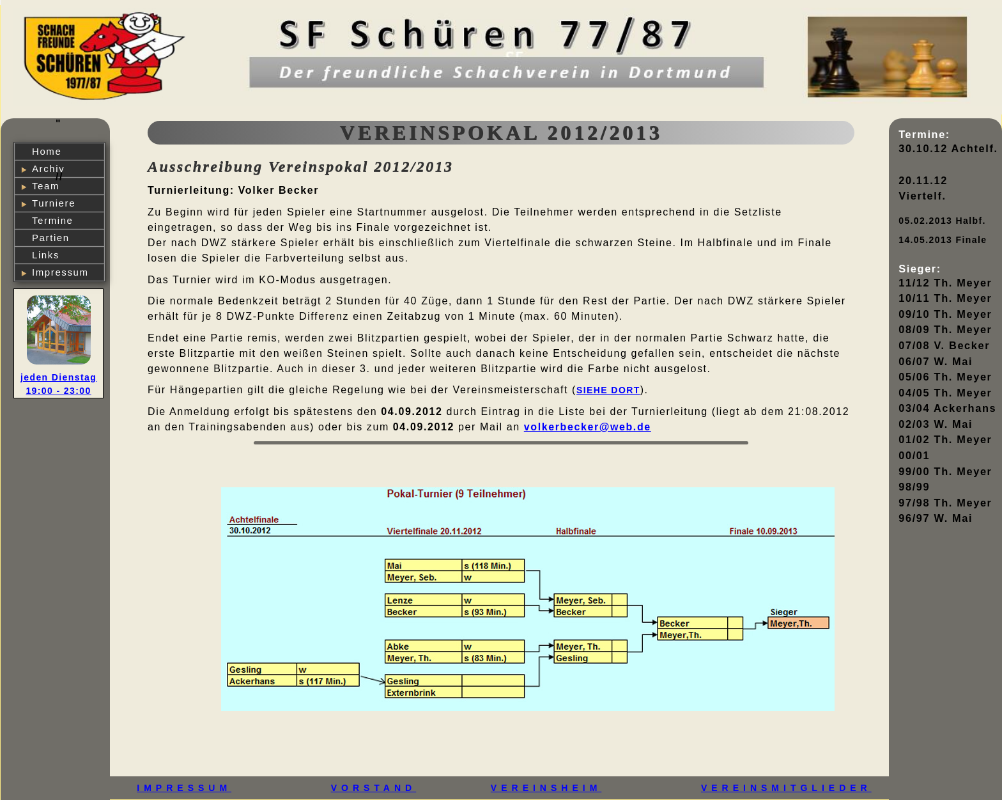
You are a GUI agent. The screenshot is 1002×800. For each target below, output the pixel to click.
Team (45, 185)
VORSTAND (374, 788)
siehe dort (608, 390)
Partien (51, 237)
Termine (52, 220)
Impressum (60, 272)
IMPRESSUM (184, 788)
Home (46, 151)
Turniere (53, 203)
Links (45, 254)
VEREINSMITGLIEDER (786, 788)
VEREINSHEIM (546, 788)
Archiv (48, 168)
